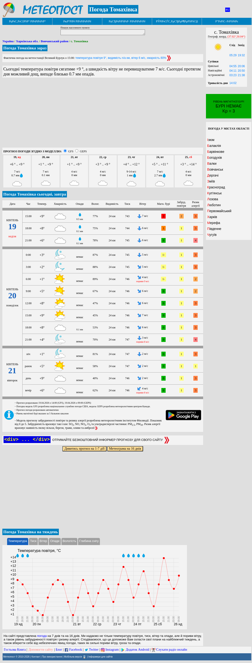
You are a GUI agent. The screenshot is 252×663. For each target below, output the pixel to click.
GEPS (83, 151)
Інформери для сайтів (101, 656)
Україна (8, 41)
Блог (59, 649)
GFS (70, 151)
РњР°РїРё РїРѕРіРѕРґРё (77, 21)
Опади (54, 541)
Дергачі (213, 175)
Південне (214, 229)
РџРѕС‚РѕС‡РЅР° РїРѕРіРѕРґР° (27, 21)
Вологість (69, 541)
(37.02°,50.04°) (236, 36)
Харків (212, 217)
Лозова (212, 199)
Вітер (43, 541)
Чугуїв (212, 235)
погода (42, 636)
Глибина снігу (89, 541)
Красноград (216, 187)
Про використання (52, 656)
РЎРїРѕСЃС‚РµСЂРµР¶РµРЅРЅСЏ (177, 21)
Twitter (93, 649)
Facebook (75, 649)
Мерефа (213, 223)
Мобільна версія (73, 656)
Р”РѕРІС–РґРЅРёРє (226, 21)
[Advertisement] (102, 114)
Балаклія (214, 146)
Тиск (33, 541)
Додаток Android (137, 649)
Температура (17, 541)
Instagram (112, 649)
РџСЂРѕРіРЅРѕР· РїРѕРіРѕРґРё (127, 21)
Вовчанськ (215, 169)
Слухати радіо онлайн (171, 649)
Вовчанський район (54, 41)
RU (228, 9)
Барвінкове (215, 152)
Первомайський (219, 211)
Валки (211, 163)
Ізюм (210, 140)
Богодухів (214, 157)
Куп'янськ (214, 193)
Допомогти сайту (40, 649)
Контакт (36, 656)
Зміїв (211, 181)
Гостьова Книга (15, 649)
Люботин (214, 205)
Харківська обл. (27, 41)
